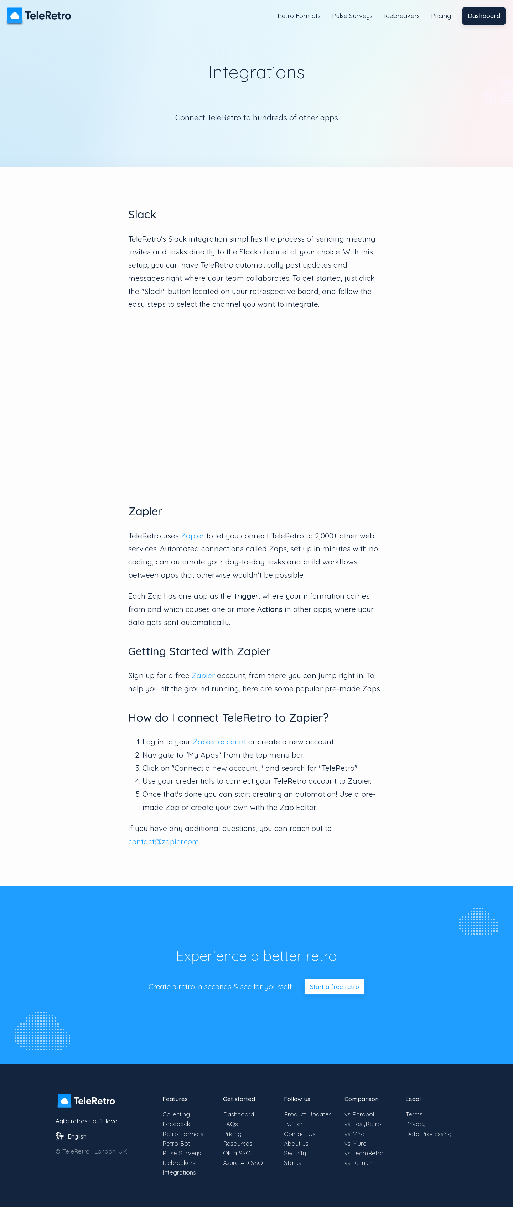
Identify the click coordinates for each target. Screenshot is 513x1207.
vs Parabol (359, 1114)
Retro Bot (176, 1143)
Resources (237, 1143)
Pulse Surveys (352, 16)
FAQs (230, 1124)
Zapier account (219, 741)
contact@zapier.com (163, 841)
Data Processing (428, 1134)
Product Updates (308, 1114)
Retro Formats (299, 16)
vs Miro (354, 1134)
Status (292, 1162)
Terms (414, 1114)
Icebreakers (402, 16)
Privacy (415, 1124)
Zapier (192, 535)
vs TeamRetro (364, 1153)
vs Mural (356, 1143)
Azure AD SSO (243, 1162)
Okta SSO (237, 1153)
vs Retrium (359, 1162)
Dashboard (484, 16)
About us (296, 1143)
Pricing (441, 16)
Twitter (293, 1124)
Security (295, 1153)
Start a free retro (334, 986)
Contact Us (300, 1134)
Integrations (179, 1172)
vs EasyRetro (362, 1124)
